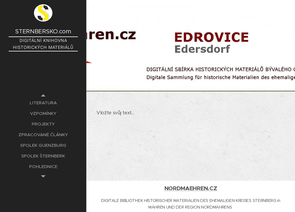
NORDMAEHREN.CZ (190, 188)
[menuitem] (43, 102)
